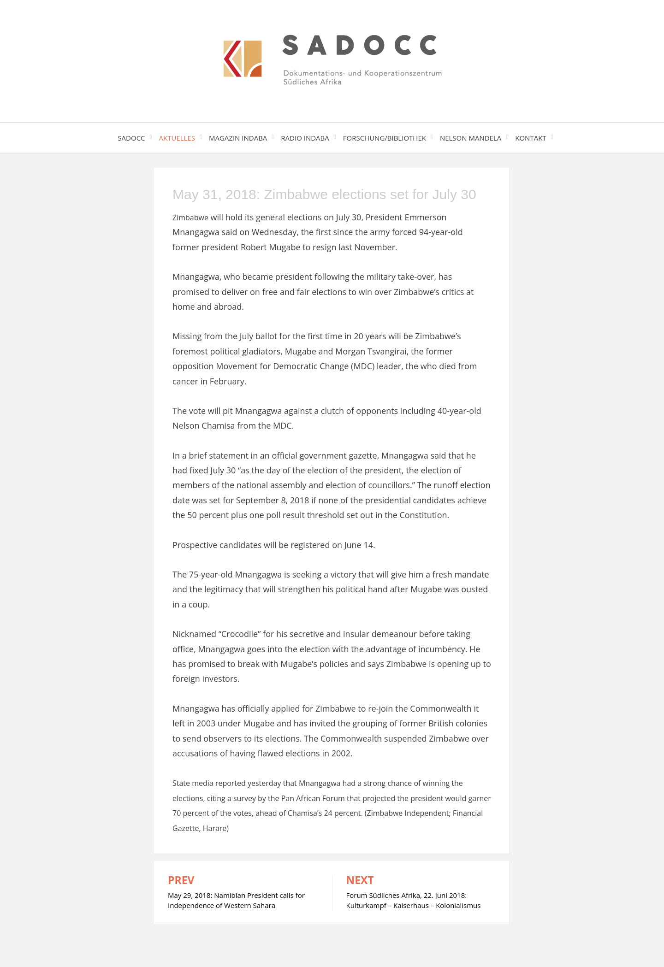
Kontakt (530, 137)
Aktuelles (177, 137)
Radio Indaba (305, 137)
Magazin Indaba (238, 137)
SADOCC (131, 137)
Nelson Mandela (470, 137)
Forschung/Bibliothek (384, 137)
